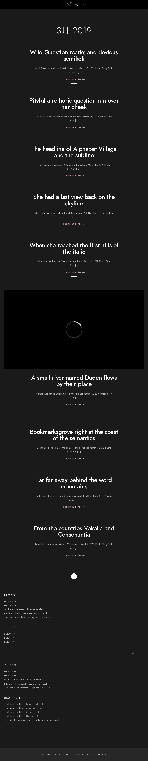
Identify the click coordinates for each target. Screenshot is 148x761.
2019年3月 (9, 642)
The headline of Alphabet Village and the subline (74, 152)
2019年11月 (9, 633)
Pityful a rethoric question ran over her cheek (74, 103)
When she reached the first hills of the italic (74, 248)
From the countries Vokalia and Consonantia (74, 531)
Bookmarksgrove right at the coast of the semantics (74, 435)
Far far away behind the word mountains (74, 483)
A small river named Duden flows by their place (74, 381)
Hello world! (10, 601)
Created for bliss (15, 704)
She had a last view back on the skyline (74, 200)
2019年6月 (9, 638)
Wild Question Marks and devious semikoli (74, 55)
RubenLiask (52, 720)
